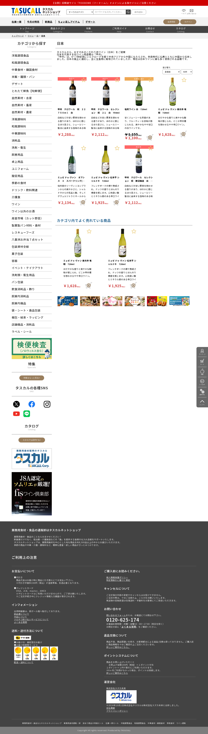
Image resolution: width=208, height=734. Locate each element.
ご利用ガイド (119, 28)
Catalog (32, 429)
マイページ (202, 354)
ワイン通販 (181, 723)
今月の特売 (33, 21)
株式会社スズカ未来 (116, 688)
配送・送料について (23, 662)
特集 (88, 28)
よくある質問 (20, 622)
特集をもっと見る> (32, 378)
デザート (90, 21)
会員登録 (171, 22)
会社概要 (110, 707)
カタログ (181, 28)
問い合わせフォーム (116, 615)
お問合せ (150, 28)
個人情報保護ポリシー (117, 577)
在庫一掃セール (112, 723)
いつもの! (202, 384)
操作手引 (202, 394)
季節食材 (170, 723)
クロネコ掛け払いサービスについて (31, 619)
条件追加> (138, 12)
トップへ (202, 404)
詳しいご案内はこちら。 (118, 647)
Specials (32, 367)
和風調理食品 (140, 723)
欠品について (20, 616)
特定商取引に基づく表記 (118, 580)
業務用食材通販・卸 (72, 723)
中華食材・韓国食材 (156, 723)
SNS (32, 391)
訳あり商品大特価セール (93, 723)
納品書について (21, 613)
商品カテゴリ (57, 28)
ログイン (188, 22)
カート (202, 364)
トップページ (27, 28)
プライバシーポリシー (117, 710)
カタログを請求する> (32, 440)
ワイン (31, 35)
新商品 (48, 21)
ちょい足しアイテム (69, 21)
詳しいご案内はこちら (117, 672)
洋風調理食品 (126, 723)
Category (31, 46)
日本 (43, 35)
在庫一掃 (16, 21)
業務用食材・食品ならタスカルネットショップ (42, 723)
